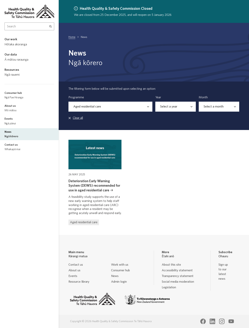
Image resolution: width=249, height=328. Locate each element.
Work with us (119, 264)
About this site (171, 264)
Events (72, 276)
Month (203, 97)
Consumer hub (120, 270)
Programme (76, 97)
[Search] (50, 26)
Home (71, 37)
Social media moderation (178, 281)
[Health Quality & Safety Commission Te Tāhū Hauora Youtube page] (231, 321)
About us (74, 270)
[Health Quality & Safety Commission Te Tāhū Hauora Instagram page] (222, 321)
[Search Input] (29, 26)
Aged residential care (83, 222)
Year (158, 97)
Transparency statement (177, 276)
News (115, 276)
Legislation (169, 287)
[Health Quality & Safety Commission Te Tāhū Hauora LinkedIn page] (212, 321)
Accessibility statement (177, 270)
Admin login (119, 281)
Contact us (75, 264)
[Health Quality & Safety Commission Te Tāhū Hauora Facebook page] (203, 321)
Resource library (78, 281)
